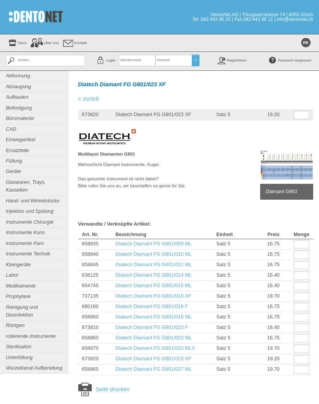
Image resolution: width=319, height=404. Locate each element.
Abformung (18, 76)
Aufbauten (17, 97)
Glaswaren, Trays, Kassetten (26, 186)
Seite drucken (113, 389)
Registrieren (237, 60)
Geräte (13, 171)
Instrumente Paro (25, 243)
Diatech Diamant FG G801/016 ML (153, 285)
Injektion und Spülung (29, 211)
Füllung (14, 161)
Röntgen (15, 325)
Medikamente (21, 286)
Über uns (51, 43)
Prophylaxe (18, 296)
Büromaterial (20, 118)
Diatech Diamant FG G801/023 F (151, 327)
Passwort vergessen (294, 60)
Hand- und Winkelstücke (33, 201)
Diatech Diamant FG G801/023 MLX (155, 348)
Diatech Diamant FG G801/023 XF (153, 358)
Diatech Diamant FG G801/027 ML (153, 369)
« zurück (88, 98)
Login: (111, 60)
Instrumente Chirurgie (29, 222)
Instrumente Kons (25, 232)
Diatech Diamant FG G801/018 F (151, 306)
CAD (11, 129)
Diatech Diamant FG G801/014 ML (153, 275)
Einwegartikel (20, 139)
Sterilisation (18, 346)
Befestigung (19, 108)
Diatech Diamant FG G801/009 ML (153, 244)
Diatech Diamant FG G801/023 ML (153, 338)
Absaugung (18, 86)
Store (22, 43)
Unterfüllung (19, 357)
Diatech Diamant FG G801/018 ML (153, 317)
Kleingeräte (18, 264)
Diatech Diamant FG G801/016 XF (153, 296)
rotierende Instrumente (31, 336)
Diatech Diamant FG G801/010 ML (153, 254)
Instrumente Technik (28, 254)
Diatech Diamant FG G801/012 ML (153, 264)
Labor (12, 275)
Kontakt (80, 43)
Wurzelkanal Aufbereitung (34, 368)
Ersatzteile (17, 150)
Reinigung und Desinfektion (22, 311)
